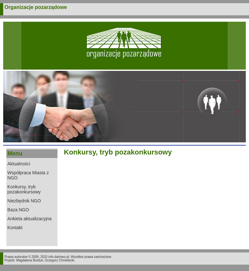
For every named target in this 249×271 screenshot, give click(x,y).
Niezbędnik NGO (24, 200)
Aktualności (18, 163)
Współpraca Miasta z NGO (28, 175)
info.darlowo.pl (58, 257)
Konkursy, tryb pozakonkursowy (24, 189)
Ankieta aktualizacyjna (29, 218)
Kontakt (14, 227)
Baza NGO (18, 209)
